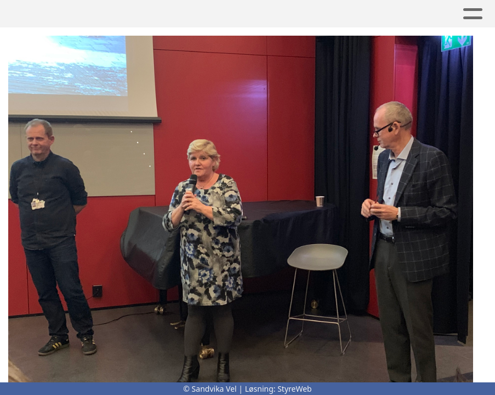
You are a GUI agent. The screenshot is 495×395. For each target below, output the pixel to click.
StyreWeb (294, 388)
